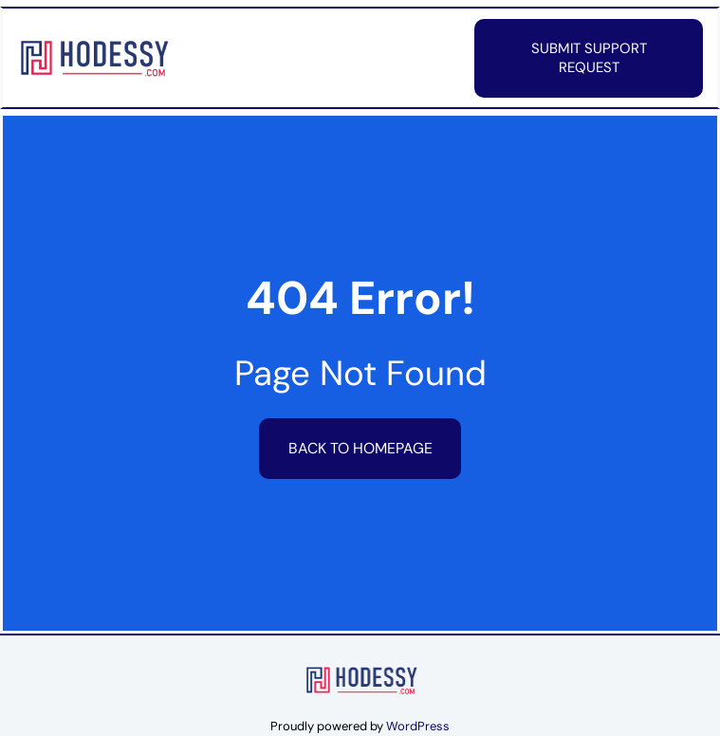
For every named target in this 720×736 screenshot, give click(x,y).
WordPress (418, 726)
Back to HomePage (360, 448)
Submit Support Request (589, 58)
